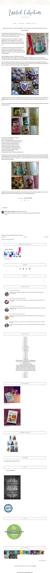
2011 (24, 377)
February (25, 359)
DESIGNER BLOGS (29, 572)
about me (21, 23)
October (25, 349)
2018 (25, 342)
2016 (25, 344)
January (25, 372)
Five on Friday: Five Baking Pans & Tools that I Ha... (26, 361)
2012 (24, 376)
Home (25, 237)
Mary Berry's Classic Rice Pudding (17, 298)
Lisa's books (25, 547)
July (25, 353)
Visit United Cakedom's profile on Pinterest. (12, 461)
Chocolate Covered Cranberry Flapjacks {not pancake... (26, 370)
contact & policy (31, 23)
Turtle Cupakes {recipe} (14, 290)
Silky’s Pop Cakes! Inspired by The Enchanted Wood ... (26, 365)
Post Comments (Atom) (10, 239)
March (25, 358)
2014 (24, 373)
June (25, 354)
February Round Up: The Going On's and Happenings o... (26, 360)
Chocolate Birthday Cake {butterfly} (26, 364)
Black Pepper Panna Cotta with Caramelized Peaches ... (26, 369)
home (14, 23)
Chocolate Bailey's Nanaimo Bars (17, 306)
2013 (24, 374)
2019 (25, 340)
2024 (25, 337)
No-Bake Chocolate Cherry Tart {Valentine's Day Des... (26, 367)
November (25, 348)
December (25, 346)
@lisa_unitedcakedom (11, 470)
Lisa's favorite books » (42, 560)
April (25, 356)
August (25, 351)
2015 (24, 345)
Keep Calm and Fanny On (10, 211)
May (25, 355)
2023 (25, 338)
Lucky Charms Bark (26, 362)
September (25, 350)
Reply (6, 214)
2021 (25, 339)
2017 (25, 343)
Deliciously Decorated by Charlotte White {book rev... (26, 366)
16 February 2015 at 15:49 (21, 211)
